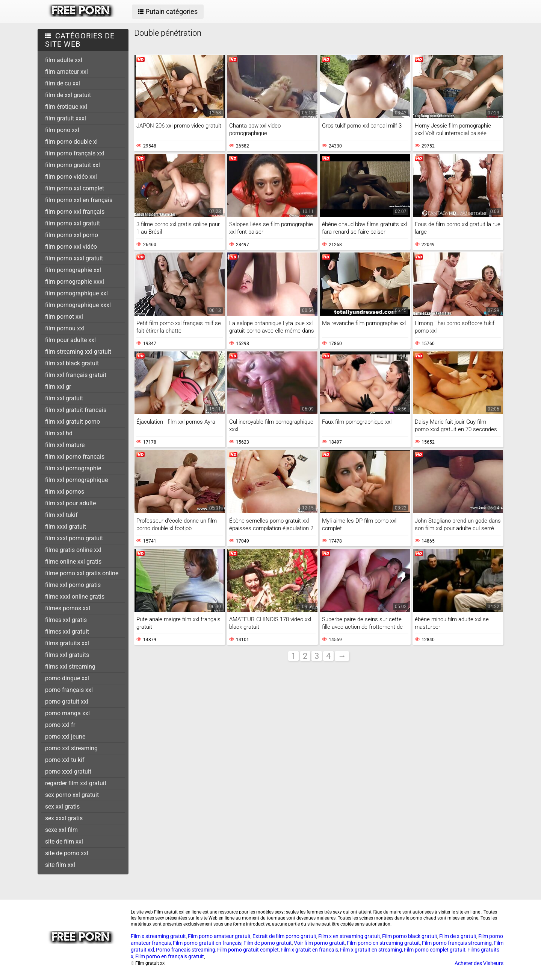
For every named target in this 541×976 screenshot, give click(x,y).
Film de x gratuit (457, 936)
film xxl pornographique (76, 479)
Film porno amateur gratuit (219, 936)
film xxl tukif (61, 514)
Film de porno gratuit (267, 943)
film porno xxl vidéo (71, 246)
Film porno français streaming (457, 943)
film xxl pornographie (73, 468)
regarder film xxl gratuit (75, 783)
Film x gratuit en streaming (371, 950)
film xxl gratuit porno (72, 421)
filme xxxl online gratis (74, 596)
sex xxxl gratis (64, 818)
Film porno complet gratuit (434, 950)
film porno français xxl (74, 153)
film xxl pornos (64, 491)
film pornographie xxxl (74, 281)
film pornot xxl (64, 316)
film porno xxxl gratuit (74, 258)
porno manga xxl (67, 713)
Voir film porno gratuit (319, 943)
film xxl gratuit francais (75, 410)
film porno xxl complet (74, 188)
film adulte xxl (63, 60)
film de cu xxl (62, 83)
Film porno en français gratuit (169, 956)
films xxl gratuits (67, 654)
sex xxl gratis (62, 806)
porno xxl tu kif (65, 759)
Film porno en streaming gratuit (383, 943)
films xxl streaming (70, 666)
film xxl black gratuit (72, 363)
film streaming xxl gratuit (78, 351)
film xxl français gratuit (75, 375)
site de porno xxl (66, 853)
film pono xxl (62, 130)
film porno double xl (71, 141)
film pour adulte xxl (70, 340)
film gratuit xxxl (65, 118)
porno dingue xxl (67, 678)
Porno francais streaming (185, 950)
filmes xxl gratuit (67, 631)
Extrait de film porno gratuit (284, 936)
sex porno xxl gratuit (72, 794)
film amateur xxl (66, 71)
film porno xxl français (74, 211)
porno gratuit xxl (66, 701)
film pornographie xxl (73, 270)
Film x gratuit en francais (309, 950)
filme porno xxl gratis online (81, 573)
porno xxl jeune (65, 736)
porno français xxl (69, 689)
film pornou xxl (65, 328)
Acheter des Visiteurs (479, 963)
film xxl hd (59, 433)
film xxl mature (65, 444)
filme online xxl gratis (73, 561)
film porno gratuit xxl (72, 165)
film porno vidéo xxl (71, 176)
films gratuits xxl (67, 643)
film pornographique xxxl (78, 305)
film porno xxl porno (71, 235)
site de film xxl (64, 841)
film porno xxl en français (78, 200)
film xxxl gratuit (65, 526)
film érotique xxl (66, 106)
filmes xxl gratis (66, 619)
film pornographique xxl (76, 293)
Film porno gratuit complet (248, 950)
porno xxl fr (60, 724)
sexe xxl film (61, 829)
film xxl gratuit (64, 398)
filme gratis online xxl (73, 549)
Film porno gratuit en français (207, 943)
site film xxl (60, 864)
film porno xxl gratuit (72, 223)
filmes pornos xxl (67, 608)
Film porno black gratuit (409, 936)
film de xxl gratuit (68, 95)
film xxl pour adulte (70, 503)
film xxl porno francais (74, 456)
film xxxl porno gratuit (74, 538)
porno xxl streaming (71, 748)
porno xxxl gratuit (68, 771)
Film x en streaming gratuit (349, 936)
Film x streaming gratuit (158, 936)
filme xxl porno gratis (73, 584)
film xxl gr (58, 386)
